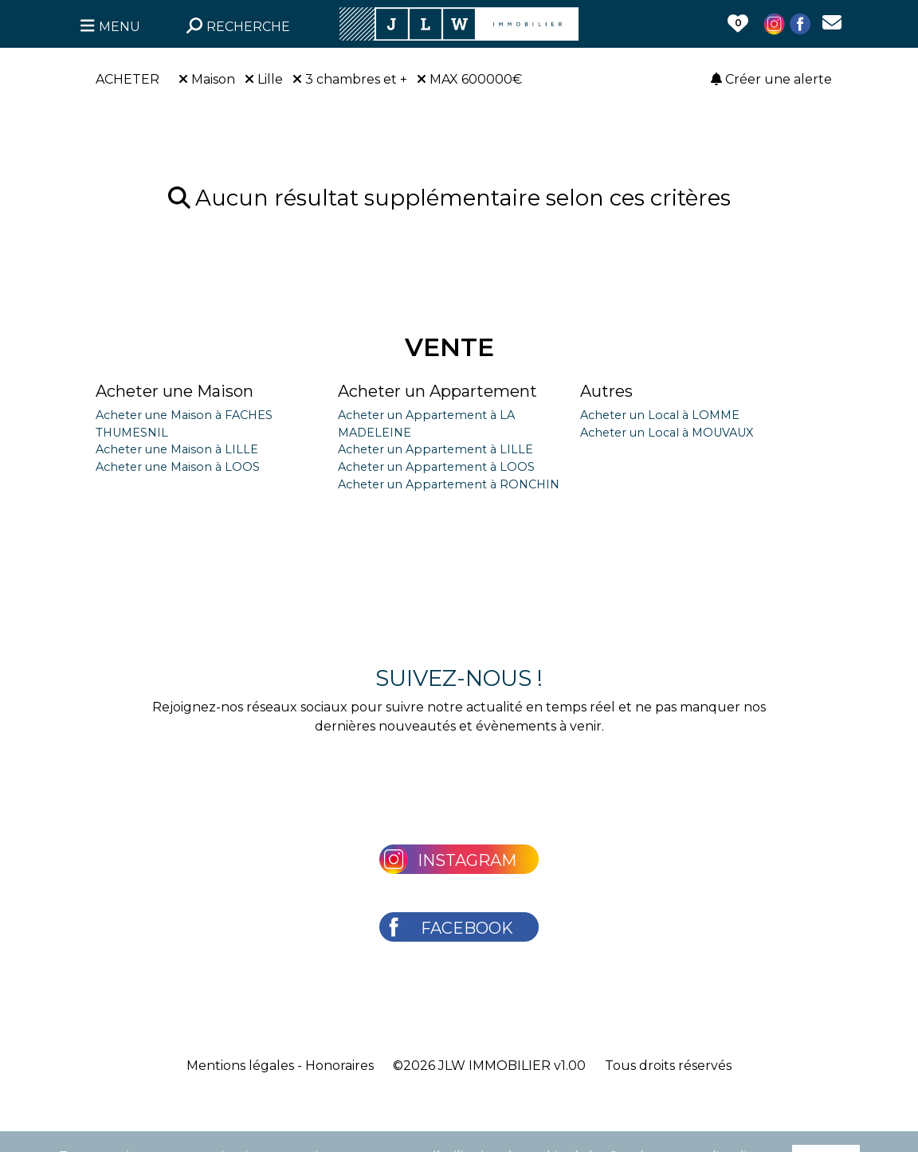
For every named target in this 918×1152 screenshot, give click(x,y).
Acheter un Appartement (437, 391)
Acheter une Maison (174, 391)
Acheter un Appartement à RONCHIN (448, 484)
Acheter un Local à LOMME (660, 415)
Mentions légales (240, 1065)
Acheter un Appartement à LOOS (436, 467)
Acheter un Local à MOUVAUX (666, 432)
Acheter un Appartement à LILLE (435, 449)
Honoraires (339, 1065)
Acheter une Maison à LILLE (177, 449)
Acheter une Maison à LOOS (178, 467)
